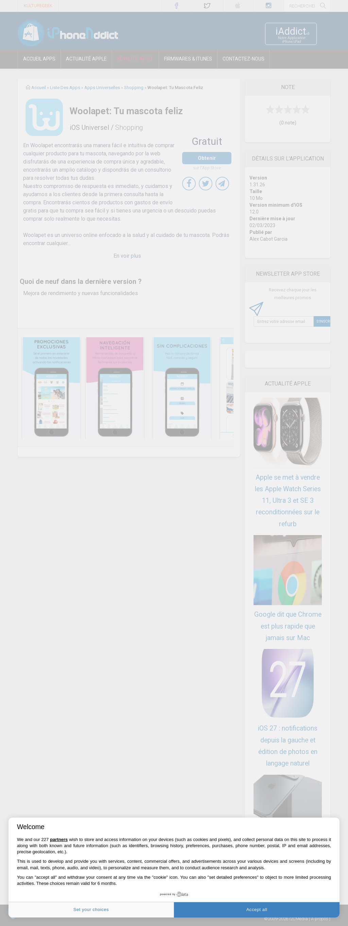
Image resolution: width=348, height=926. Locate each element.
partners (59, 839)
